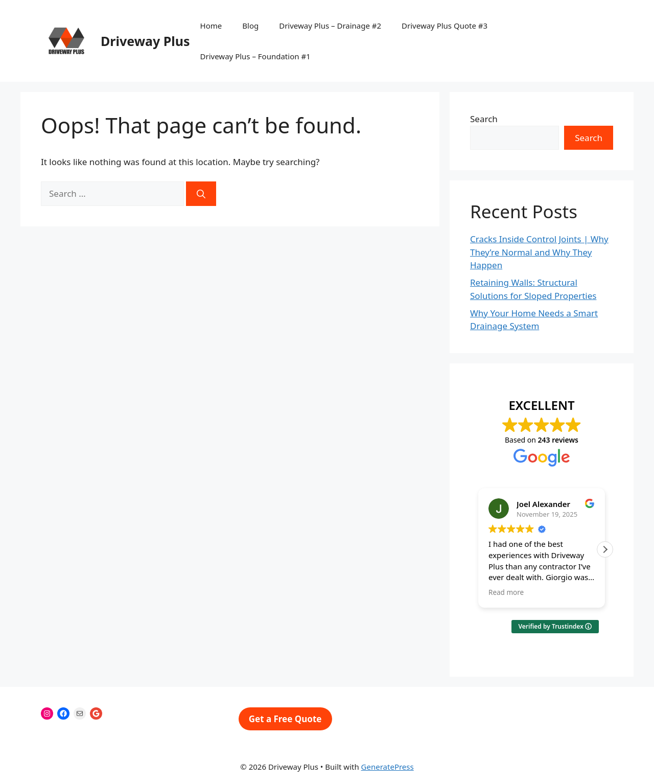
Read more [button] (506, 592)
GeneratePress (387, 767)
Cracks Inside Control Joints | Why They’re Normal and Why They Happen (539, 252)
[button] (605, 549)
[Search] (201, 193)
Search (484, 119)
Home (211, 25)
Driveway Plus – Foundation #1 (255, 56)
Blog (250, 25)
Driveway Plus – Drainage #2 (330, 25)
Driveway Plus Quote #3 (444, 25)
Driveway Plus (145, 41)
